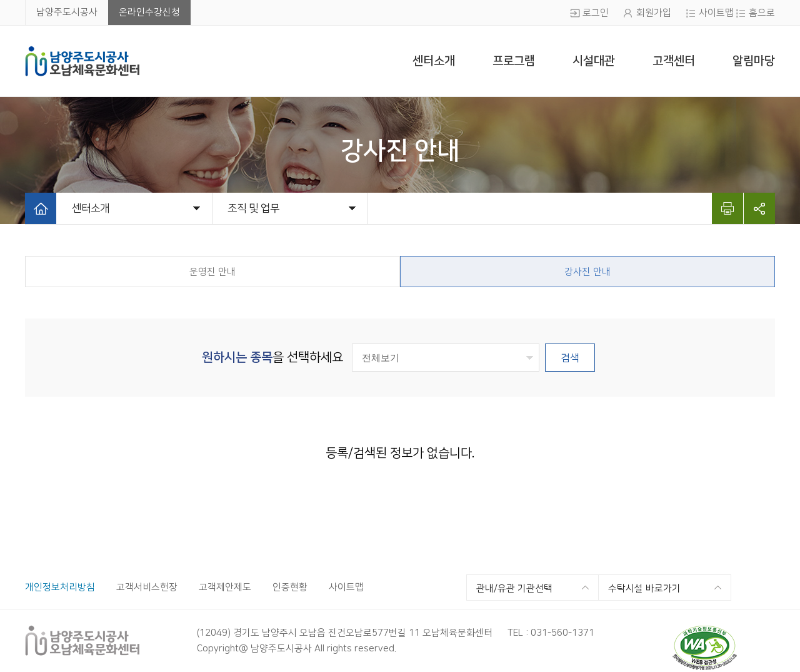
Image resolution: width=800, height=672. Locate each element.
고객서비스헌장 (147, 587)
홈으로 (762, 13)
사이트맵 (716, 13)
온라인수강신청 (149, 12)
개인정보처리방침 (60, 587)
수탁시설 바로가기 (644, 588)
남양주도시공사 (67, 12)
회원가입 (653, 13)
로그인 (595, 13)
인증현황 (290, 587)
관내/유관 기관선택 (514, 588)
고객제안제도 (225, 587)
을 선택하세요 (272, 357)
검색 (570, 358)
